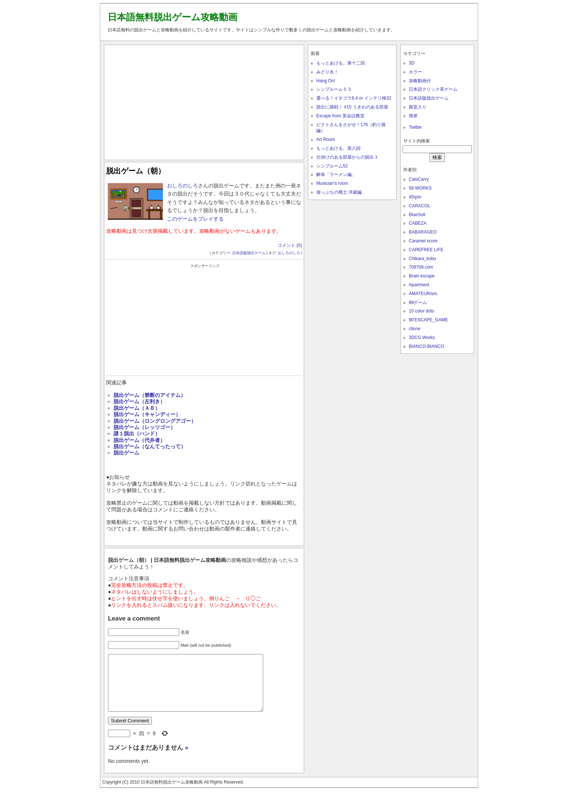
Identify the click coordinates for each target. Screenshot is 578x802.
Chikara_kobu (422, 258)
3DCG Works (422, 337)
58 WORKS (420, 188)
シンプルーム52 (332, 166)
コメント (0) (290, 245)
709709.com (421, 267)
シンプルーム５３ (334, 89)
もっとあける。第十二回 (340, 63)
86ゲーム (418, 302)
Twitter (415, 127)
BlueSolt (417, 214)
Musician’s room (332, 183)
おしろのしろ (182, 186)
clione (414, 328)
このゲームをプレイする (195, 219)
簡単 (413, 115)
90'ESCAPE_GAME (428, 319)
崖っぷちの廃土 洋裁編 (339, 192)
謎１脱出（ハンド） (137, 433)
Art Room (325, 139)
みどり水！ (327, 72)
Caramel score (423, 240)
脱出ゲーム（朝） (135, 171)
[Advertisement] (204, 100)
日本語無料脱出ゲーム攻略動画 (172, 17)
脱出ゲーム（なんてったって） (150, 446)
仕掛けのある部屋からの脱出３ (347, 157)
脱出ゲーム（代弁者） (139, 440)
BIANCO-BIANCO (426, 346)
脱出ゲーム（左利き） (139, 401)
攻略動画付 (420, 80)
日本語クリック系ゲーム (433, 89)
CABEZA (417, 223)
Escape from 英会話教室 (340, 115)
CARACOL (419, 205)
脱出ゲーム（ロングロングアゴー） (155, 421)
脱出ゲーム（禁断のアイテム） (150, 395)
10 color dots (421, 311)
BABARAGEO (422, 232)
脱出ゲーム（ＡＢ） (137, 408)
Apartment (419, 284)
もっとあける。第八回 (338, 148)
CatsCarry (419, 179)
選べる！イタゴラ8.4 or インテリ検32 (353, 98)
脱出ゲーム (126, 453)
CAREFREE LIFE (426, 249)
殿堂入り (417, 107)
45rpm (415, 197)
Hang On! (325, 80)
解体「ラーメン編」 (336, 174)
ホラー (415, 72)
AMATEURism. (423, 293)
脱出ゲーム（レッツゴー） (144, 427)
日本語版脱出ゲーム (248, 253)
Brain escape (422, 276)
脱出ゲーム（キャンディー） (147, 414)
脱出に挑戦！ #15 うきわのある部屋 (352, 107)
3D (411, 63)
